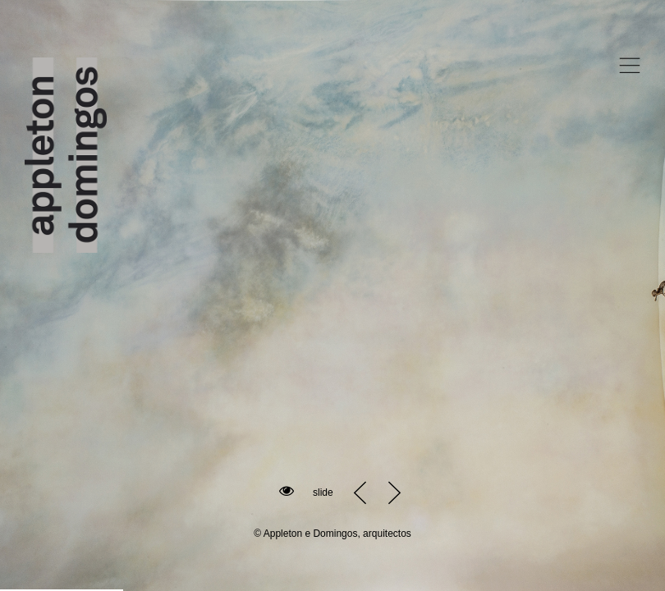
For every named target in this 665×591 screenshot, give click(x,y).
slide (323, 492)
